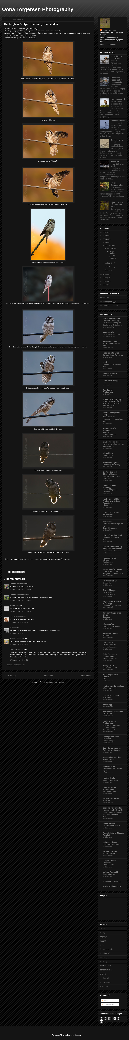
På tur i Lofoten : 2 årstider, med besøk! (117, 204)
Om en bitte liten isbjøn (111, 844)
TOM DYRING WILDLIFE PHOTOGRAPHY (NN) (113, 400)
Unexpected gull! (109, 741)
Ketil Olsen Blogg (110, 633)
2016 (105, 232)
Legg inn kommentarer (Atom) (53, 682)
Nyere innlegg (10, 676)
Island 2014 (107, 801)
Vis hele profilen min (108, 45)
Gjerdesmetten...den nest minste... (118, 100)
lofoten (102, 957)
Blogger (77, 1035)
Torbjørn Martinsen (17, 583)
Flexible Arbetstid (17, 649)
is (100, 945)
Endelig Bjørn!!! (108, 865)
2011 (105, 278)
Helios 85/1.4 (108, 455)
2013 (105, 243)
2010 (105, 281)
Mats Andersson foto (111, 319)
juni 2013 (109, 263)
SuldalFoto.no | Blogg (112, 881)
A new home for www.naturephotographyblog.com (113, 419)
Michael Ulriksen (110, 851)
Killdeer (105, 505)
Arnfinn (13, 627)
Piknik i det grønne (110, 658)
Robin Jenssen (109, 824)
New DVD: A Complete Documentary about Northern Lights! (111, 727)
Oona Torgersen (109, 30)
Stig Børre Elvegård (111, 695)
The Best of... (108, 562)
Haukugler (107, 635)
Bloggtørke (107, 583)
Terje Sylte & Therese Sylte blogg (112, 603)
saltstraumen (105, 970)
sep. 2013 (109, 246)
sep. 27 (110, 249)
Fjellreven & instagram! (111, 750)
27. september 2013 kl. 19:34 (20, 600)
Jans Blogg (107, 705)
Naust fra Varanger (110, 668)
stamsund (104, 982)
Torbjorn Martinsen (111, 799)
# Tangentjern (108, 697)
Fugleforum (104, 297)
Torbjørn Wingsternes (18, 594)
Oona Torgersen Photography (37, 9)
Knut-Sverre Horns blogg (113, 686)
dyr (101, 928)
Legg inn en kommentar (16, 665)
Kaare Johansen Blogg (112, 757)
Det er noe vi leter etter (111, 334)
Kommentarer (108, 1005)
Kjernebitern (108, 453)
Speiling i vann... (109, 874)
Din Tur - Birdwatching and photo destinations (112, 548)
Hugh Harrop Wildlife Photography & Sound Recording (112, 501)
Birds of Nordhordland (112, 535)
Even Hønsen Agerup (112, 748)
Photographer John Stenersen (111, 738)
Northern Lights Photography (109, 722)
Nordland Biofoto (110, 374)
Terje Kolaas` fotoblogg (112, 569)
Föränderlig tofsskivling (111, 465)
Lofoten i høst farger (110, 780)
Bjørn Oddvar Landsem (109, 862)
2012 (105, 274)
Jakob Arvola (108, 332)
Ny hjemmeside (108, 759)
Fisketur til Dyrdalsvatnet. (112, 606)
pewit (105, 362)
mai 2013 (109, 267)
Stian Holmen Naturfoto (113, 808)
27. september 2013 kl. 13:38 (20, 589)
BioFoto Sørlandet (110, 472)
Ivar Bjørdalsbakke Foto (113, 712)
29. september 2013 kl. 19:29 (20, 611)
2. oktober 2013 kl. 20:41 (19, 644)
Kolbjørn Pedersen (17, 638)
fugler (102, 937)
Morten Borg (14, 605)
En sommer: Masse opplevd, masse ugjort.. (117, 80)
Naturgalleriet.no (110, 842)
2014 (105, 239)
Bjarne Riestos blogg (112, 442)
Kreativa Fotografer (111, 463)
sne (101, 974)
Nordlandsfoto (109, 778)
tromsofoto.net (109, 767)
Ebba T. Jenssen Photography (110, 655)
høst (102, 941)
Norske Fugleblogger (108, 302)
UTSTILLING (108, 714)
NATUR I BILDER (110, 581)
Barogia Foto (108, 666)
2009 (105, 285)
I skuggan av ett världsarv (109, 559)
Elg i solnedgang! (109, 791)
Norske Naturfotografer (109, 306)
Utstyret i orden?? (118, 121)
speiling (103, 978)
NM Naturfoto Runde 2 (111, 826)
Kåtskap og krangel (110, 688)
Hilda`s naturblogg (111, 381)
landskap (103, 953)
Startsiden (48, 676)
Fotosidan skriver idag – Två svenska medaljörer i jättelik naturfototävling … (112, 323)
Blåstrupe (106, 617)
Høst (104, 383)
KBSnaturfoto (108, 624)
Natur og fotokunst (111, 353)
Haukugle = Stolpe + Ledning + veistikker (111, 255)
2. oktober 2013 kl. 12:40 (19, 633)
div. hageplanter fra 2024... (113, 355)
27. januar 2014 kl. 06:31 (19, 660)
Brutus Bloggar (109, 590)
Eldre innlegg (86, 676)
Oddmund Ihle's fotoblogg (109, 487)
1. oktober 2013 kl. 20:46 (19, 622)
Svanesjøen (115, 161)
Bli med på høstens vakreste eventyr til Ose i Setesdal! (112, 476)
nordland (103, 966)
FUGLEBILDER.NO (111, 512)
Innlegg (106, 1001)
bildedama (107, 522)
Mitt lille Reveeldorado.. (117, 184)
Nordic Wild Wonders (112, 886)
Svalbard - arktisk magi (111, 626)
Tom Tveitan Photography (108, 391)
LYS (104, 679)
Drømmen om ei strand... (117, 141)
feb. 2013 (109, 270)
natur (102, 962)
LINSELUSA (108, 643)
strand (102, 986)
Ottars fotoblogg (16, 616)
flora (102, 933)
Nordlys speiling (109, 853)
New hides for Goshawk (112, 551)
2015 (105, 236)
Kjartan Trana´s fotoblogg (109, 429)
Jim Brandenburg (110, 341)
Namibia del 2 (108, 514)
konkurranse (105, 949)
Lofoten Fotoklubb (110, 872)
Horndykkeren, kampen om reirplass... (116, 58)
